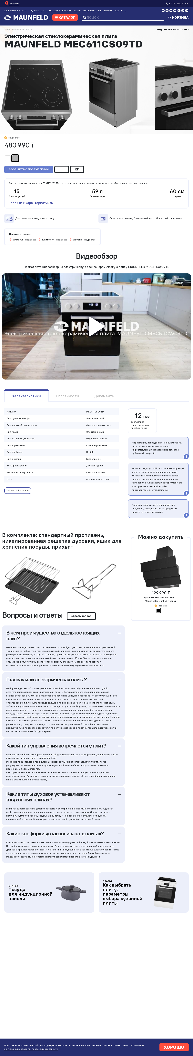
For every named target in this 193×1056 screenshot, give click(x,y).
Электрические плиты (19, 29)
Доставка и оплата (58, 11)
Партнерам (103, 11)
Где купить (36, 11)
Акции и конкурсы (14, 11)
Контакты (120, 11)
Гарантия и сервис (84, 11)
